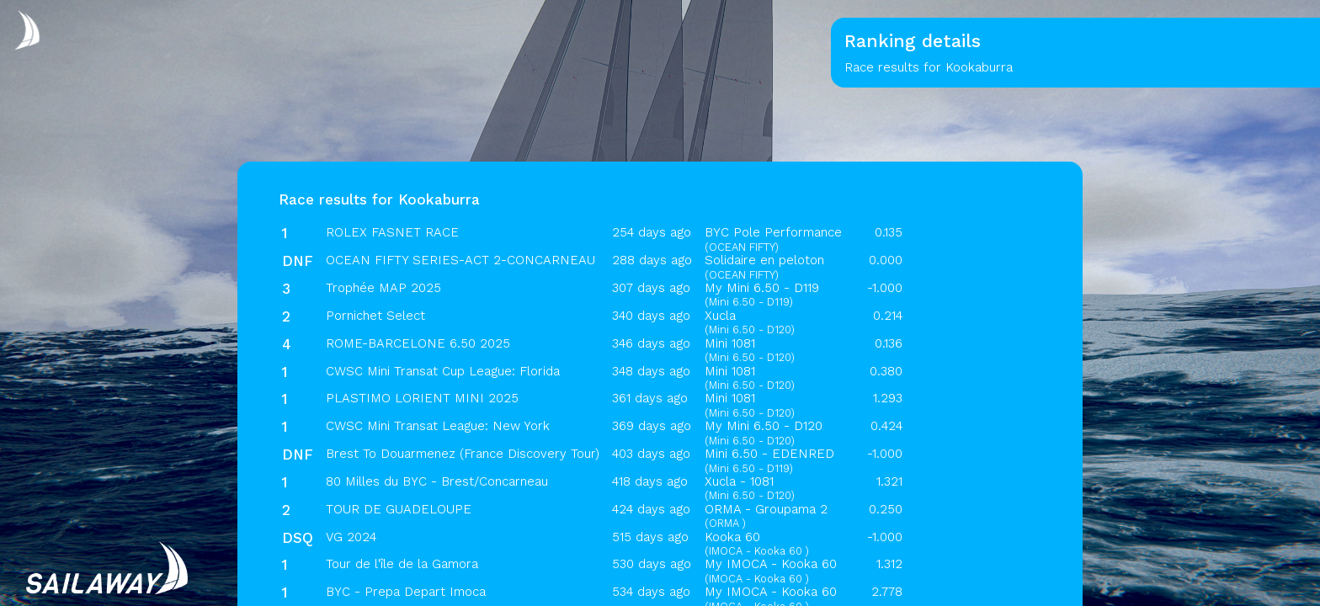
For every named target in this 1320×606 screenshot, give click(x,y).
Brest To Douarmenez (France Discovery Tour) (462, 453)
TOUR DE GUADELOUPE (398, 509)
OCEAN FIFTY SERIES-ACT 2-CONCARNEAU (460, 260)
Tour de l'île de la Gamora (402, 563)
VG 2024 (351, 537)
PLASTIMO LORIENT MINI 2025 (422, 398)
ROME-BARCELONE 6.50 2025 (418, 343)
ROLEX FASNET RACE (392, 232)
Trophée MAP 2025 (383, 287)
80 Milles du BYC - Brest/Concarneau (437, 481)
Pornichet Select (375, 315)
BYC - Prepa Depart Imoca (406, 591)
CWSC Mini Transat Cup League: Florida (443, 371)
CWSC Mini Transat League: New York (438, 425)
